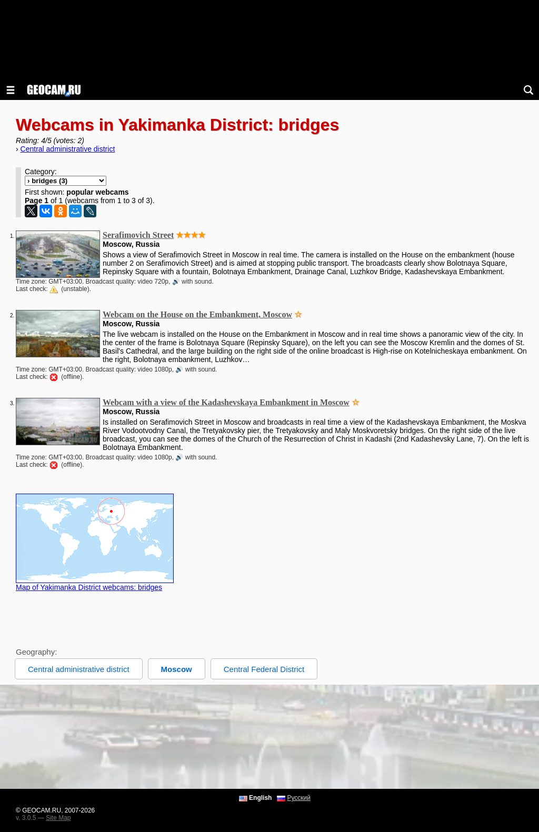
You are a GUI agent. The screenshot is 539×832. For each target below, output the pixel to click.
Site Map (58, 817)
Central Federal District (264, 669)
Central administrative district (68, 149)
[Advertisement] (269, 737)
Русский (299, 797)
